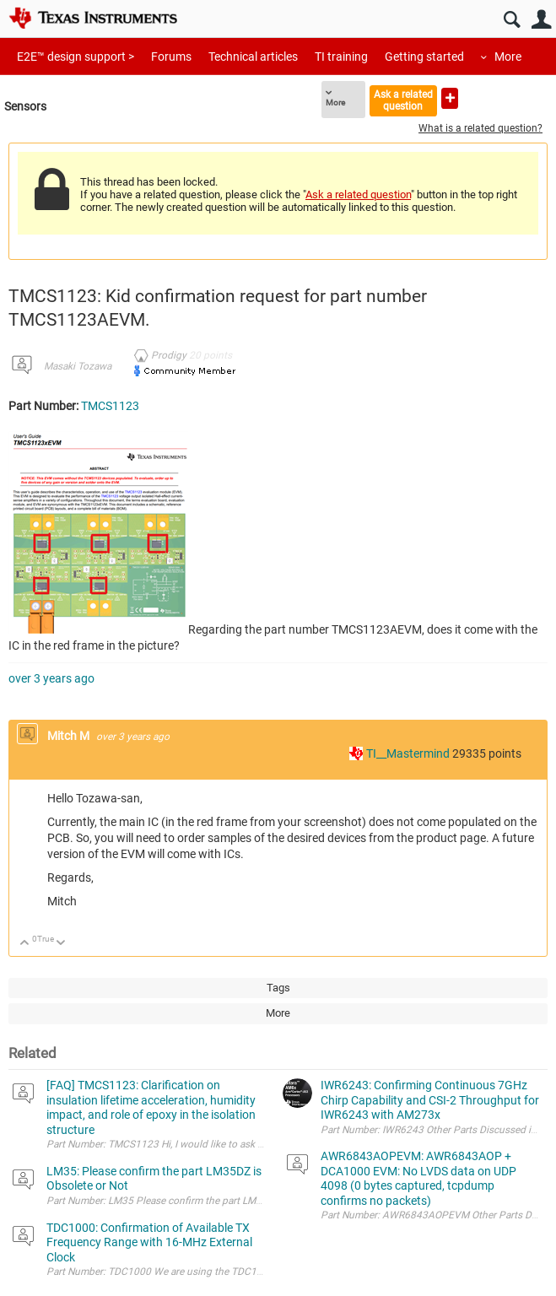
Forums (171, 56)
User (541, 20)
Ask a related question (403, 100)
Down (61, 944)
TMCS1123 (110, 406)
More (507, 56)
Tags (278, 987)
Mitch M (69, 735)
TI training (341, 56)
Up (25, 944)
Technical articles (253, 56)
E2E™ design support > (75, 56)
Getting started (424, 56)
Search (511, 20)
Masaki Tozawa (77, 366)
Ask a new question (449, 98)
